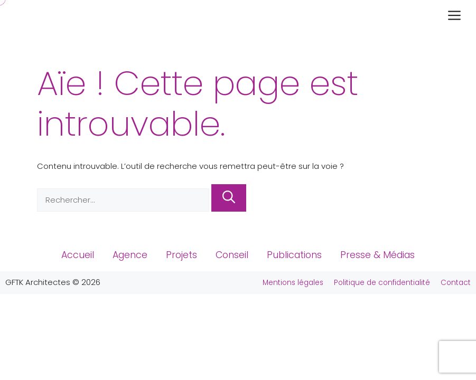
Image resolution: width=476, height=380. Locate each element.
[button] (456, 16)
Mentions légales (293, 283)
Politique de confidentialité (382, 283)
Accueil (77, 255)
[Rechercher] (228, 198)
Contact (456, 283)
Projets (181, 255)
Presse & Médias (377, 255)
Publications (294, 255)
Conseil (232, 255)
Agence (130, 255)
